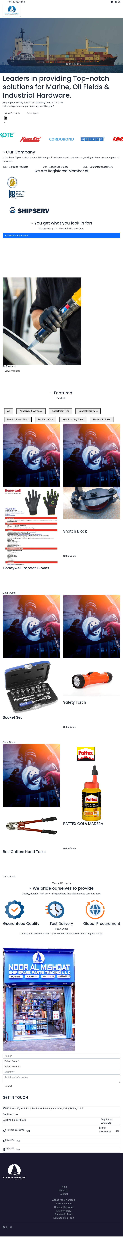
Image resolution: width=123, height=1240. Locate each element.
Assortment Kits (13, 244)
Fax (18, 1153)
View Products (12, 116)
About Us (64, 1194)
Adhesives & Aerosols (16, 239)
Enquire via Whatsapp (107, 1124)
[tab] (5, 121)
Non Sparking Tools (15, 266)
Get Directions (10, 1118)
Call (28, 1134)
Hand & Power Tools (15, 255)
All (8, 414)
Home (64, 1190)
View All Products (61, 886)
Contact (64, 1197)
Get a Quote (32, 116)
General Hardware (14, 250)
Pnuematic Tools (14, 271)
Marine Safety (12, 260)
